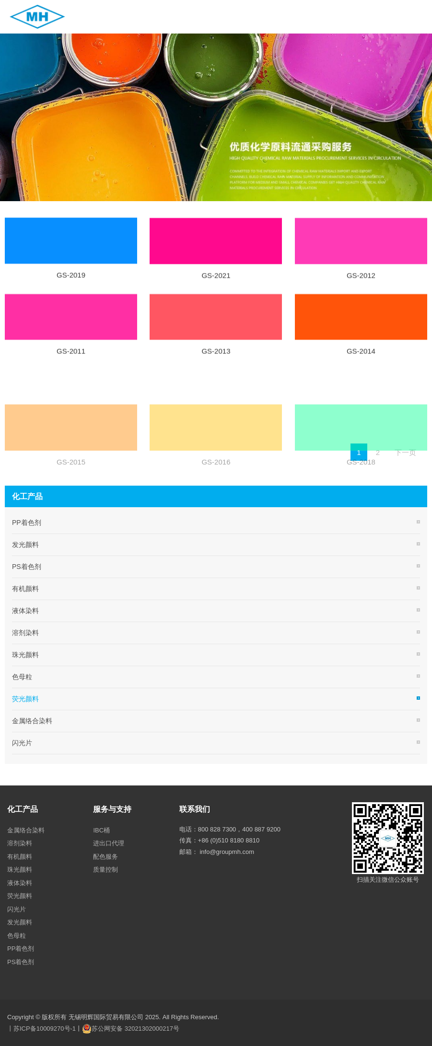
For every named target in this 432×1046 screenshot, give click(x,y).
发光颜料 (25, 544)
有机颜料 (25, 588)
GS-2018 (361, 485)
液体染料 (25, 610)
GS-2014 (361, 356)
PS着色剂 (26, 566)
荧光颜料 (25, 699)
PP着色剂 (26, 522)
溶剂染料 (25, 633)
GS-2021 (215, 281)
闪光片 (22, 743)
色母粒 (22, 677)
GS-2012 (361, 281)
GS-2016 (215, 485)
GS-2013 (215, 356)
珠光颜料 (25, 655)
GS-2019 (71, 280)
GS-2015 (71, 485)
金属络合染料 (32, 721)
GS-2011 (71, 356)
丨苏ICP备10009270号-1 (41, 1028)
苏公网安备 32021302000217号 (135, 1028)
